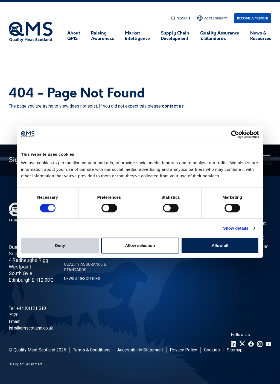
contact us (173, 106)
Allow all (220, 245)
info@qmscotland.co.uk (31, 328)
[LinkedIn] (233, 344)
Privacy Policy (183, 350)
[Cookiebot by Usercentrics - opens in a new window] (235, 134)
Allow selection (140, 245)
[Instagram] (259, 344)
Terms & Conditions (91, 350)
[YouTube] (268, 344)
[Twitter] (242, 344)
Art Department (30, 364)
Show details (236, 228)
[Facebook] (251, 344)
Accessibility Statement (140, 350)
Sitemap (235, 350)
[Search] (180, 18)
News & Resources (82, 278)
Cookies (212, 350)
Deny (60, 245)
